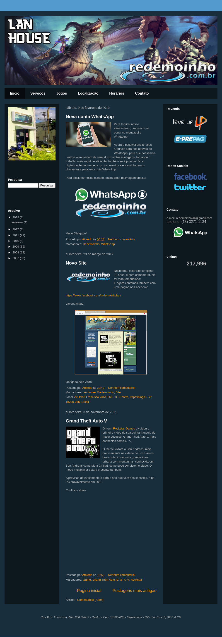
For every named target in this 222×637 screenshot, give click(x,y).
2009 (16, 246)
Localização (88, 93)
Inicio (14, 93)
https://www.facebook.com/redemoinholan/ (93, 295)
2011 (16, 235)
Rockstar (136, 579)
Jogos (61, 93)
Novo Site (76, 262)
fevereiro (18, 222)
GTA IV (124, 579)
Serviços (38, 93)
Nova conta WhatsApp (90, 116)
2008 (16, 252)
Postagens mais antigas (134, 590)
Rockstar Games (124, 428)
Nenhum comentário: (122, 239)
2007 (16, 258)
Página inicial (89, 590)
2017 (16, 229)
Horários (116, 93)
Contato (142, 93)
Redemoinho (91, 244)
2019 (16, 217)
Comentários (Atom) (90, 599)
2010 (16, 241)
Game (87, 579)
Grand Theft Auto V (86, 420)
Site (118, 392)
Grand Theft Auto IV (105, 579)
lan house (89, 392)
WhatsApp (108, 244)
